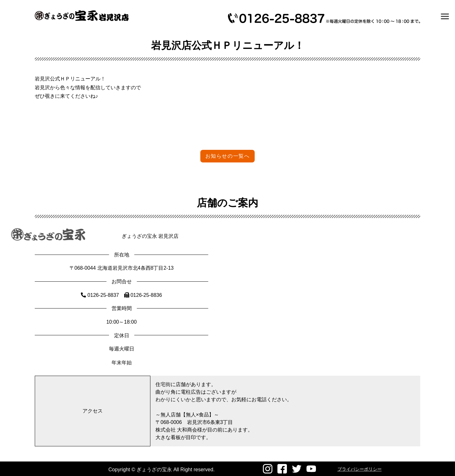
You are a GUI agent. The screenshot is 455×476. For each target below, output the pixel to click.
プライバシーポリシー (359, 469)
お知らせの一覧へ (227, 156)
